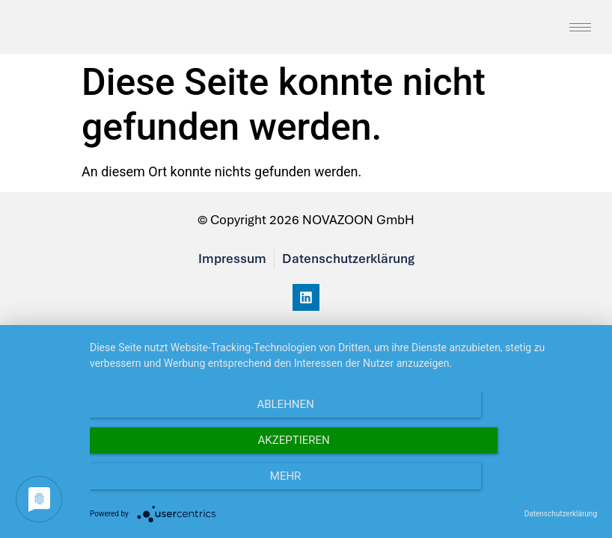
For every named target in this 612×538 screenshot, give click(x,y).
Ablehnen (166, 486)
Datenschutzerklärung (560, 514)
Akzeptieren (343, 486)
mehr (520, 486)
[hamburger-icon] (580, 30)
